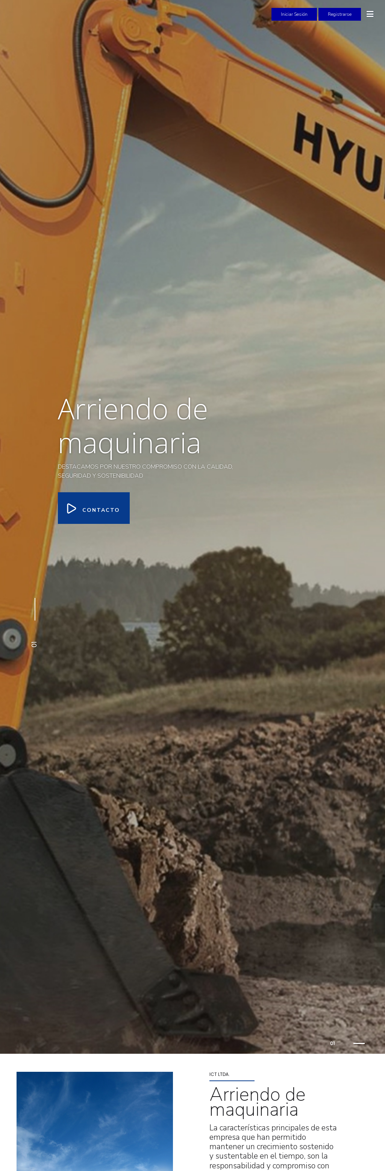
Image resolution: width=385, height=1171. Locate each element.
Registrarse (340, 14)
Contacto (94, 508)
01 (332, 1043)
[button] (34, 623)
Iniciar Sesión (294, 14)
